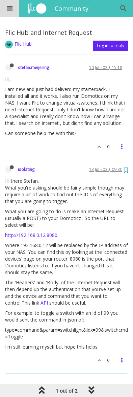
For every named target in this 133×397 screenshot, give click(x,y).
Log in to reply (110, 45)
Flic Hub (23, 44)
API (44, 303)
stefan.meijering (33, 67)
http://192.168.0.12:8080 (31, 235)
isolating (26, 169)
